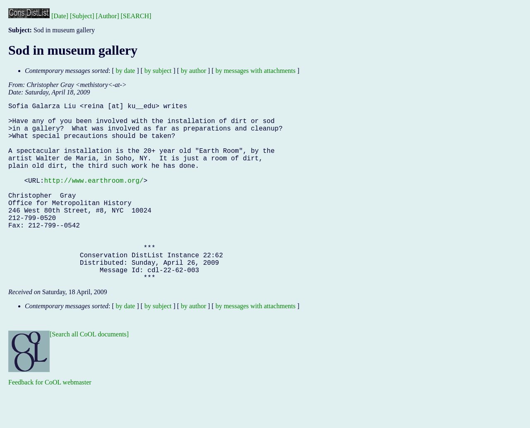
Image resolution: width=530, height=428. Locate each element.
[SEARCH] (136, 15)
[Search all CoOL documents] (89, 373)
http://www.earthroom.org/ (93, 198)
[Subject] (82, 15)
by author (193, 70)
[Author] (107, 15)
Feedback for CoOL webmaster (50, 422)
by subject (158, 70)
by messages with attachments (255, 70)
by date (125, 70)
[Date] (59, 15)
